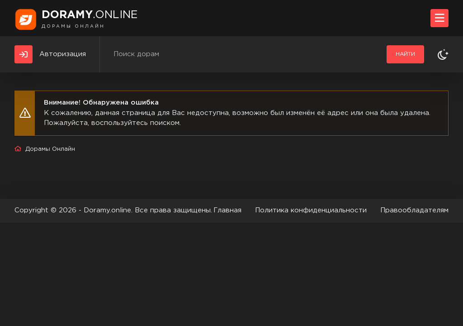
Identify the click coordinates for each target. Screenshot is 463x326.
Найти (405, 54)
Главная (227, 210)
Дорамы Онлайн (50, 149)
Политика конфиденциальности (311, 210)
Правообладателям (414, 210)
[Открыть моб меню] (439, 18)
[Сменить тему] (443, 54)
